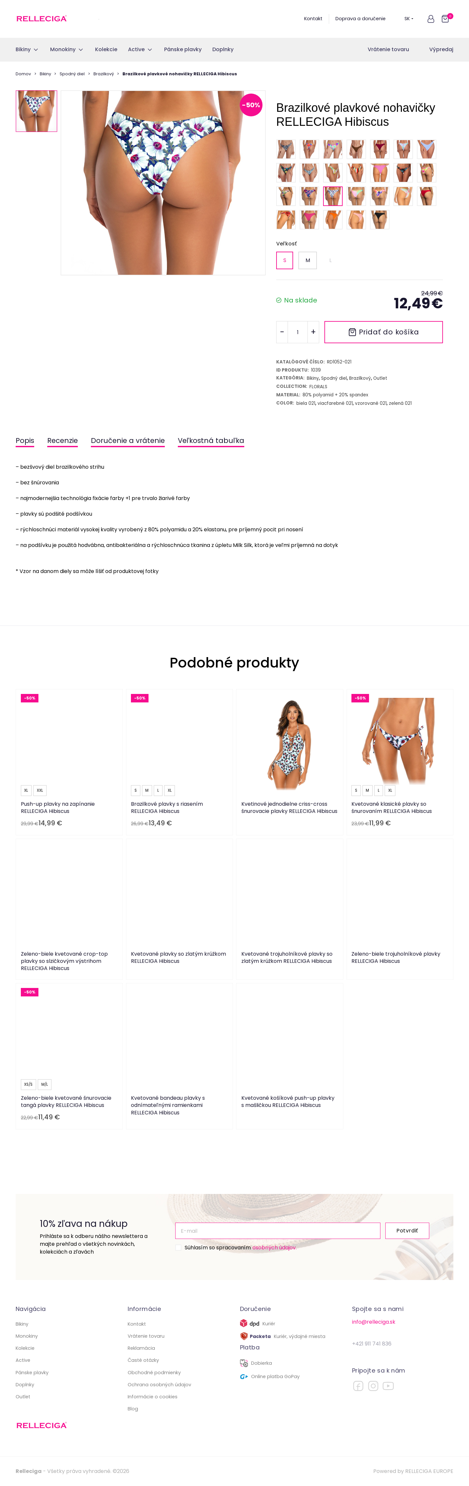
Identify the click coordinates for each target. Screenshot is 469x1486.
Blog (133, 1408)
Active (23, 1360)
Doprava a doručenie (360, 18)
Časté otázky (143, 1360)
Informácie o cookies (153, 1396)
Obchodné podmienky (154, 1372)
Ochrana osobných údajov (159, 1384)
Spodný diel (72, 74)
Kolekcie (25, 1348)
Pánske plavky (32, 1372)
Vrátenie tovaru (388, 49)
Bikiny (45, 74)
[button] (431, 19)
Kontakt (313, 18)
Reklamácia (141, 1348)
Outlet (23, 1396)
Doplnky (25, 1384)
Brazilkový (103, 74)
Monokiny (27, 1336)
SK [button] (409, 18)
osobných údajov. (274, 1247)
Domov (23, 74)
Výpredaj (441, 49)
